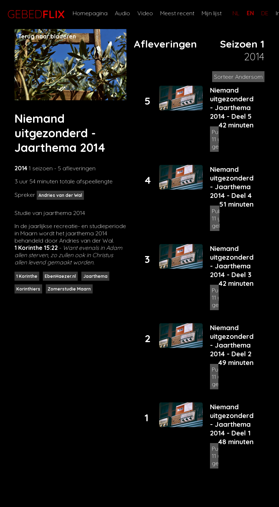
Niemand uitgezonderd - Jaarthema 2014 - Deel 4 (232, 182)
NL (235, 13)
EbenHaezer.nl (60, 276)
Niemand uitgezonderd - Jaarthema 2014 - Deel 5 (232, 103)
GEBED (34, 14)
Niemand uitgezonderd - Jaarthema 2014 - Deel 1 (232, 419)
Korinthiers (28, 289)
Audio (122, 13)
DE (264, 13)
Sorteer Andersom (238, 76)
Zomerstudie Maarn (69, 289)
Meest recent (177, 13)
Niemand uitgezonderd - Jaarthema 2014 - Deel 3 (232, 261)
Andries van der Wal (60, 195)
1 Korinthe (26, 276)
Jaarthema (95, 276)
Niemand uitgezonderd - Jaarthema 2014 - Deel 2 (232, 340)
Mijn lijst (212, 13)
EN (250, 13)
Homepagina (90, 13)
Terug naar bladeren (47, 36)
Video (145, 13)
